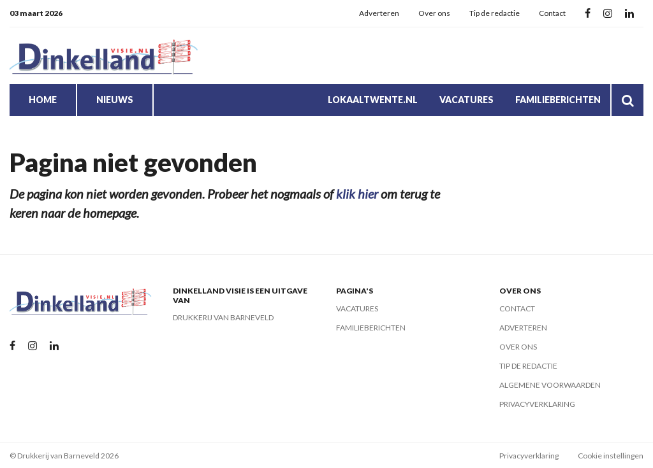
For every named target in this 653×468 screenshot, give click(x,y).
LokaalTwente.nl (373, 99)
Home (43, 99)
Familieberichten (558, 99)
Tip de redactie (494, 13)
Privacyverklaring (537, 404)
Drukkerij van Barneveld (223, 317)
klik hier (357, 193)
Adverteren (379, 13)
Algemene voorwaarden (550, 385)
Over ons (434, 13)
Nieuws (114, 99)
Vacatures (466, 99)
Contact (552, 13)
